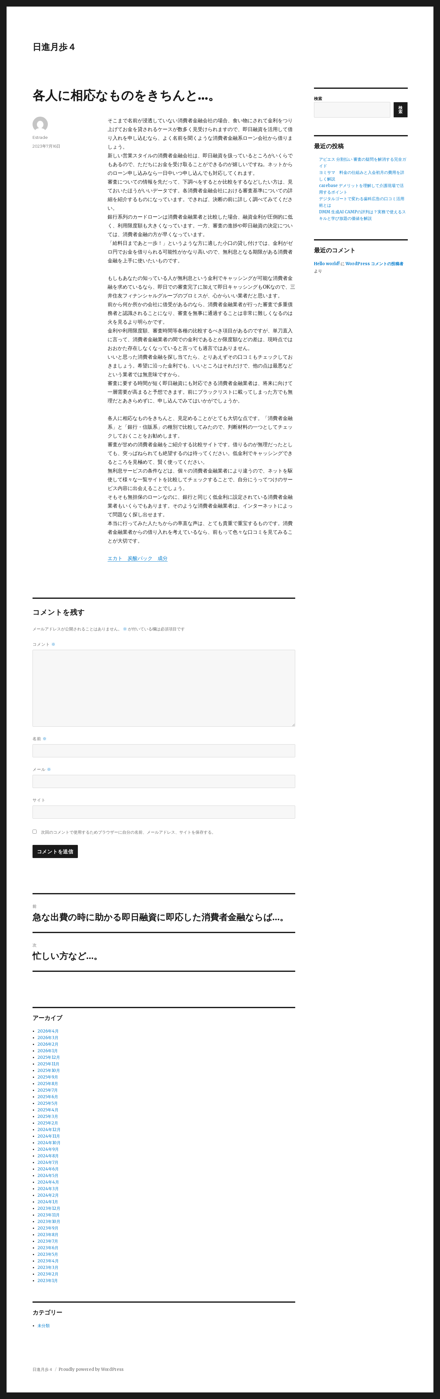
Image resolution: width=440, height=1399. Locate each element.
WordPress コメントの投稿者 (374, 263)
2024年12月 (49, 1129)
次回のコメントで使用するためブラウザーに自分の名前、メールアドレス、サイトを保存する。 (128, 832)
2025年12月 (49, 1057)
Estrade (40, 137)
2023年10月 (49, 1221)
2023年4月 (48, 1261)
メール (42, 769)
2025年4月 (48, 1110)
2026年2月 (48, 1044)
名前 (40, 738)
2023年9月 (48, 1228)
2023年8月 (48, 1234)
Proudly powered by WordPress (91, 1369)
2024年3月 (48, 1188)
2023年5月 (48, 1254)
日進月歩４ (54, 47)
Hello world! (327, 263)
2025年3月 (48, 1116)
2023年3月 (48, 1267)
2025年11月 (48, 1064)
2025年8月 (48, 1083)
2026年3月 (48, 1037)
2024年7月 (48, 1162)
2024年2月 (48, 1195)
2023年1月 (48, 1280)
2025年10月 (49, 1070)
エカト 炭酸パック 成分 (138, 558)
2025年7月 (48, 1090)
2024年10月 (49, 1142)
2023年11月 (49, 1215)
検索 (318, 98)
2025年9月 (48, 1077)
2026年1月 (48, 1050)
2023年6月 (48, 1247)
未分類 (44, 1325)
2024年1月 (48, 1202)
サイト (39, 799)
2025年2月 (48, 1123)
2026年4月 (48, 1031)
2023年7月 (48, 1241)
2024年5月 (48, 1175)
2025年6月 (48, 1096)
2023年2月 (48, 1274)
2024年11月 (49, 1136)
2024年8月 (48, 1156)
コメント (44, 644)
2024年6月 (48, 1169)
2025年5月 (48, 1103)
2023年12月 (49, 1208)
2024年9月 (48, 1149)
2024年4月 (48, 1182)
